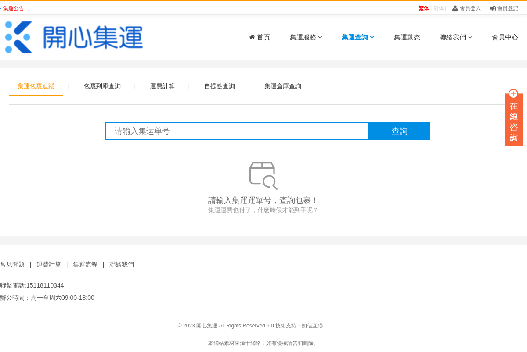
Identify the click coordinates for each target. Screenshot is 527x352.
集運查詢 (358, 37)
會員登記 (504, 8)
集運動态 (407, 37)
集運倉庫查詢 (282, 85)
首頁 (259, 37)
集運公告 (13, 8)
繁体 (424, 8)
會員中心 (505, 37)
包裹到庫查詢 (102, 85)
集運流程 (85, 264)
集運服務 (306, 37)
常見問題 (12, 264)
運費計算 (162, 85)
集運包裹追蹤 (36, 85)
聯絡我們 (456, 37)
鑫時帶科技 (514, 326)
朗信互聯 (312, 326)
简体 (438, 8)
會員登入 (466, 8)
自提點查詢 (219, 85)
